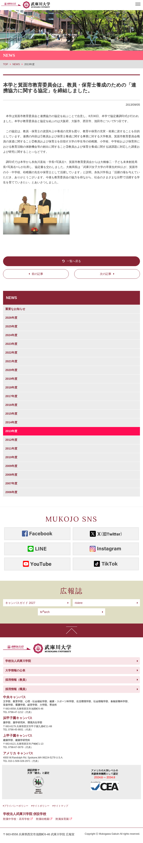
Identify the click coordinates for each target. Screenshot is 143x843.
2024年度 (11, 335)
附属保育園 (62, 818)
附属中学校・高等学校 (16, 818)
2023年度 (11, 343)
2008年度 (11, 474)
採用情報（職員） (16, 689)
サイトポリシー (40, 805)
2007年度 (11, 483)
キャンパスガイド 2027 (20, 602)
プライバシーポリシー (16, 805)
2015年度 (11, 413)
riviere (79, 602)
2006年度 (11, 492)
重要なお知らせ (15, 309)
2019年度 (11, 378)
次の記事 (105, 273)
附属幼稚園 (42, 818)
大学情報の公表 (15, 670)
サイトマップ (60, 805)
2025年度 (11, 326)
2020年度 (11, 370)
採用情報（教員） (16, 679)
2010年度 (11, 457)
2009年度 (11, 466)
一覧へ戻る (74, 261)
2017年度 (11, 396)
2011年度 (11, 448)
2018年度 (11, 387)
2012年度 (11, 439)
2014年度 (11, 422)
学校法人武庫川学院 (18, 660)
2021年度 (11, 361)
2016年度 (11, 404)
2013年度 (11, 431)
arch (45, 612)
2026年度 (11, 317)
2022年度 (11, 352)
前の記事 (37, 273)
